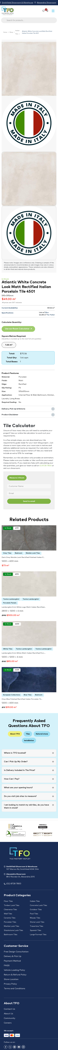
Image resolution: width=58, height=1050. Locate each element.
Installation (29, 740)
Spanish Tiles (35, 930)
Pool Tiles (34, 914)
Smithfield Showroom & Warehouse (17, 3)
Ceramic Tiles (9, 918)
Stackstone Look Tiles (13, 930)
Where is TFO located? (15, 753)
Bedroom (18, 553)
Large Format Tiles (38, 934)
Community (9, 1018)
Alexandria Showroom (46, 3)
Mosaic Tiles (35, 918)
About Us (8, 1014)
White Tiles (7, 649)
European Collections (11, 695)
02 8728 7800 (46, 466)
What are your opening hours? (18, 788)
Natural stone (42, 734)
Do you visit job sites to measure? (20, 796)
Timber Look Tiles (11, 905)
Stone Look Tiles (37, 922)
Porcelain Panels (9, 603)
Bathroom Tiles (10, 934)
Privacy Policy (10, 984)
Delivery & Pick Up (12, 956)
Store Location (11, 979)
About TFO (15, 734)
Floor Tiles (8, 901)
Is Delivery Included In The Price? (19, 770)
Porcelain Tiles (10, 922)
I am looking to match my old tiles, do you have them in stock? (26, 806)
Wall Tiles (8, 914)
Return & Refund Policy (15, 975)
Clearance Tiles (10, 909)
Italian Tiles (17, 32)
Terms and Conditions (14, 989)
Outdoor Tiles (36, 909)
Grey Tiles (7, 553)
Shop (11, 32)
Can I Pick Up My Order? (15, 762)
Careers (8, 1023)
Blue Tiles (27, 695)
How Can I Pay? (11, 779)
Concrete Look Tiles (38, 905)
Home (5, 32)
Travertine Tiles (36, 926)
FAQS (7, 966)
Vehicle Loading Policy (14, 970)
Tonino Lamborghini (11, 599)
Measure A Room (17, 478)
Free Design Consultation (16, 952)
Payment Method (12, 961)
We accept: (9, 1031)
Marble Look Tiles (33, 553)
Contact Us (9, 1009)
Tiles (28, 734)
